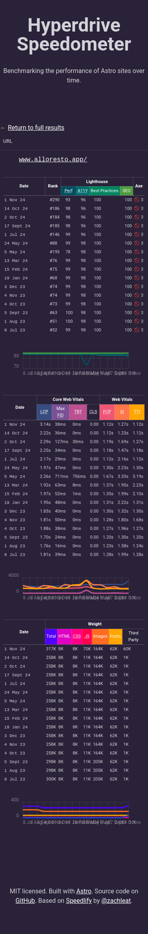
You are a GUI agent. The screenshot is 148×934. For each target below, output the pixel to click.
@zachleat (116, 919)
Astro (83, 910)
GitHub (25, 919)
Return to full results (36, 127)
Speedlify (79, 919)
